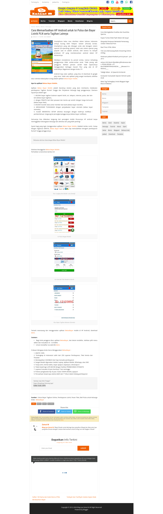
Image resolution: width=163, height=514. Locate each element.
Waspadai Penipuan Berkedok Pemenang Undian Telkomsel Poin (114, 42)
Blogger (85, 510)
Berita (38, 27)
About (119, 126)
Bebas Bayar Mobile (50, 83)
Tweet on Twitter (64, 411)
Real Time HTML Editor (108, 47)
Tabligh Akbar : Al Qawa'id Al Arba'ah (113, 72)
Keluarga (48, 27)
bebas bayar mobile (70, 79)
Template (105, 107)
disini (33, 333)
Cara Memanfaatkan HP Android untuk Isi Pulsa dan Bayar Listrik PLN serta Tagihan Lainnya (63, 32)
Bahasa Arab (125, 130)
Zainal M (45, 424)
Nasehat (116, 123)
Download (112, 134)
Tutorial (104, 111)
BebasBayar (69, 330)
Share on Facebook (46, 411)
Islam (110, 123)
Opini (124, 126)
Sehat (104, 130)
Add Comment (47, 37)
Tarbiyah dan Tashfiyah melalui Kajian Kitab (81, 497)
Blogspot (105, 103)
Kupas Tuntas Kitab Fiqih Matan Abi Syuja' (115, 38)
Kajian (123, 123)
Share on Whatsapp (81, 411)
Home (34, 21)
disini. (62, 420)
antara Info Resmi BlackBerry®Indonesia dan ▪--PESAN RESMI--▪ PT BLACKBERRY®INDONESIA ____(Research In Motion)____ (116, 65)
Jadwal (104, 134)
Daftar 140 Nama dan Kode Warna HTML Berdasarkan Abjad (46, 498)
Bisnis (42, 27)
